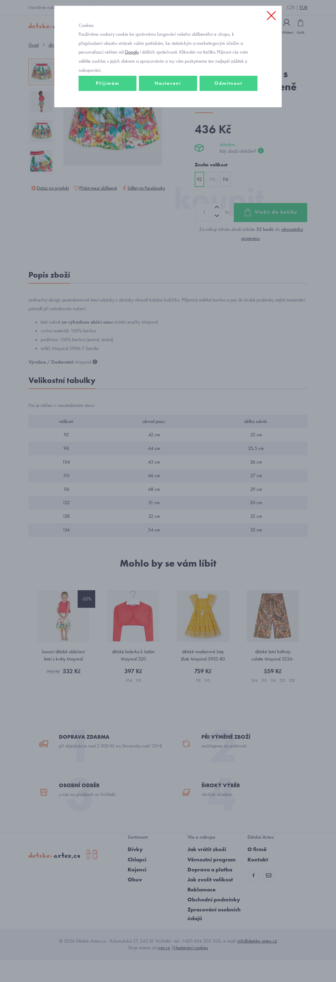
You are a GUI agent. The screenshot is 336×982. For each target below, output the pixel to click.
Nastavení (168, 108)
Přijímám (107, 108)
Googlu (132, 77)
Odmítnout (228, 108)
